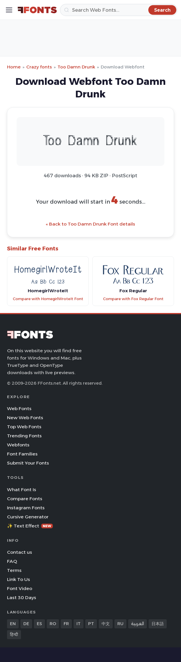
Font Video (19, 588)
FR (66, 623)
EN (13, 623)
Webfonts (18, 445)
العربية (137, 623)
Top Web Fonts (24, 426)
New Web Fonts (25, 417)
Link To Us (18, 579)
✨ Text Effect (30, 526)
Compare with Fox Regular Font (133, 299)
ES (39, 623)
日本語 (158, 623)
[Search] (118, 10)
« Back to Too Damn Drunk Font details (90, 224)
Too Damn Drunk (76, 67)
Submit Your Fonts (28, 463)
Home (14, 67)
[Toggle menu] (9, 10)
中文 (106, 623)
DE (26, 623)
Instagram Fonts (26, 507)
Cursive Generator (27, 517)
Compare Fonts (24, 498)
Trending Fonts (24, 436)
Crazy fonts (39, 67)
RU (120, 623)
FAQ (12, 561)
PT (91, 623)
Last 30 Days (21, 597)
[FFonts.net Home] (37, 9)
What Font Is (21, 489)
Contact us (19, 552)
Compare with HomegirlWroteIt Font (48, 299)
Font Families (22, 454)
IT (78, 623)
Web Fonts (19, 408)
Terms (14, 570)
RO (53, 623)
